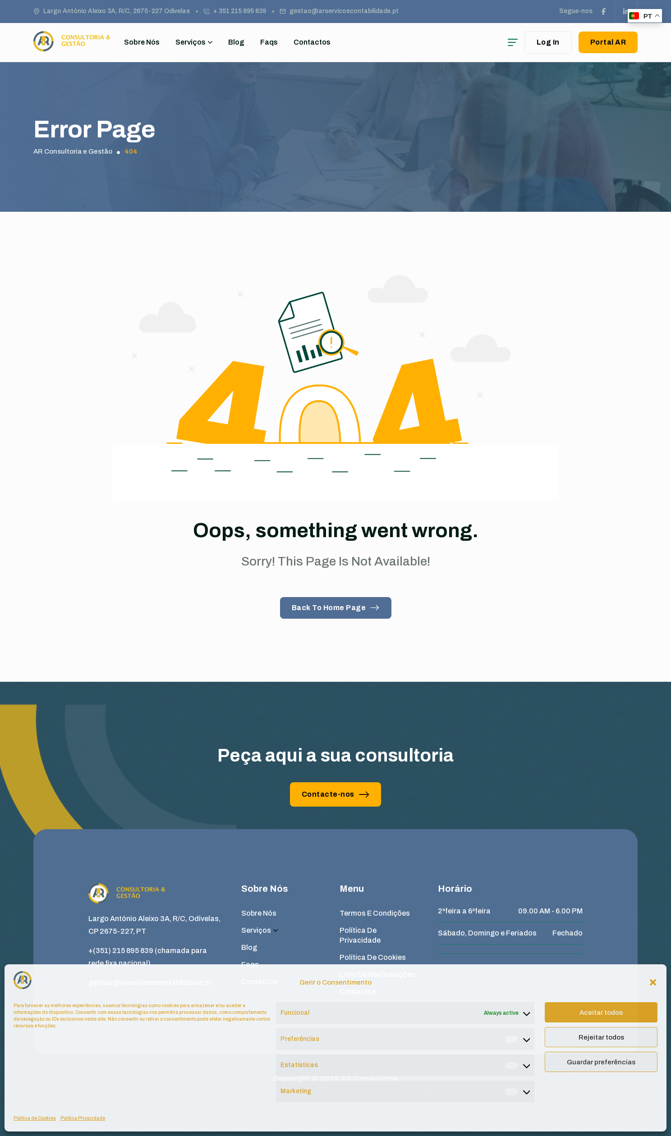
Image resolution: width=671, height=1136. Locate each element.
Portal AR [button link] (608, 42)
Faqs (269, 42)
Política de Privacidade (360, 935)
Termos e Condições (375, 913)
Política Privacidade (82, 1118)
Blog (236, 42)
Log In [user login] (548, 42)
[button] (652, 982)
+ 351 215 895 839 (239, 11)
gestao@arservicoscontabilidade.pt (344, 11)
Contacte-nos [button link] (336, 794)
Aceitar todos (601, 1012)
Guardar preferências (601, 1062)
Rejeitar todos (601, 1037)
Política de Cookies (35, 1118)
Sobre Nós (142, 42)
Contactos (312, 42)
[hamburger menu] (513, 42)
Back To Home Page (336, 607)
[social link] (604, 11)
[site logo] (71, 47)
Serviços (193, 42)
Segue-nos (576, 11)
